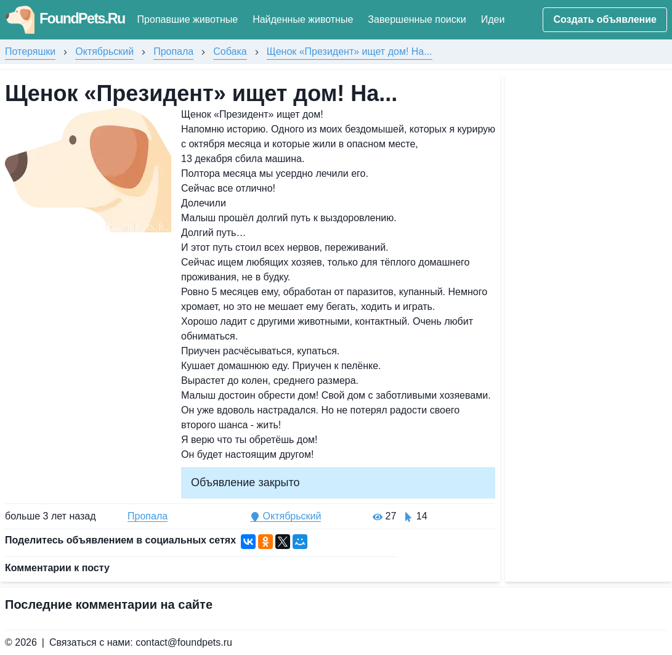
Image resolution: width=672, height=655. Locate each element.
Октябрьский (104, 51)
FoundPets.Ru (66, 18)
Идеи (496, 19)
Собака (229, 51)
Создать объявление (605, 19)
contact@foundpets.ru (184, 642)
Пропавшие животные (190, 19)
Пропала (173, 51)
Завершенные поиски (420, 19)
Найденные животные (306, 19)
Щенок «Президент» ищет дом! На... (349, 51)
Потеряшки (30, 51)
